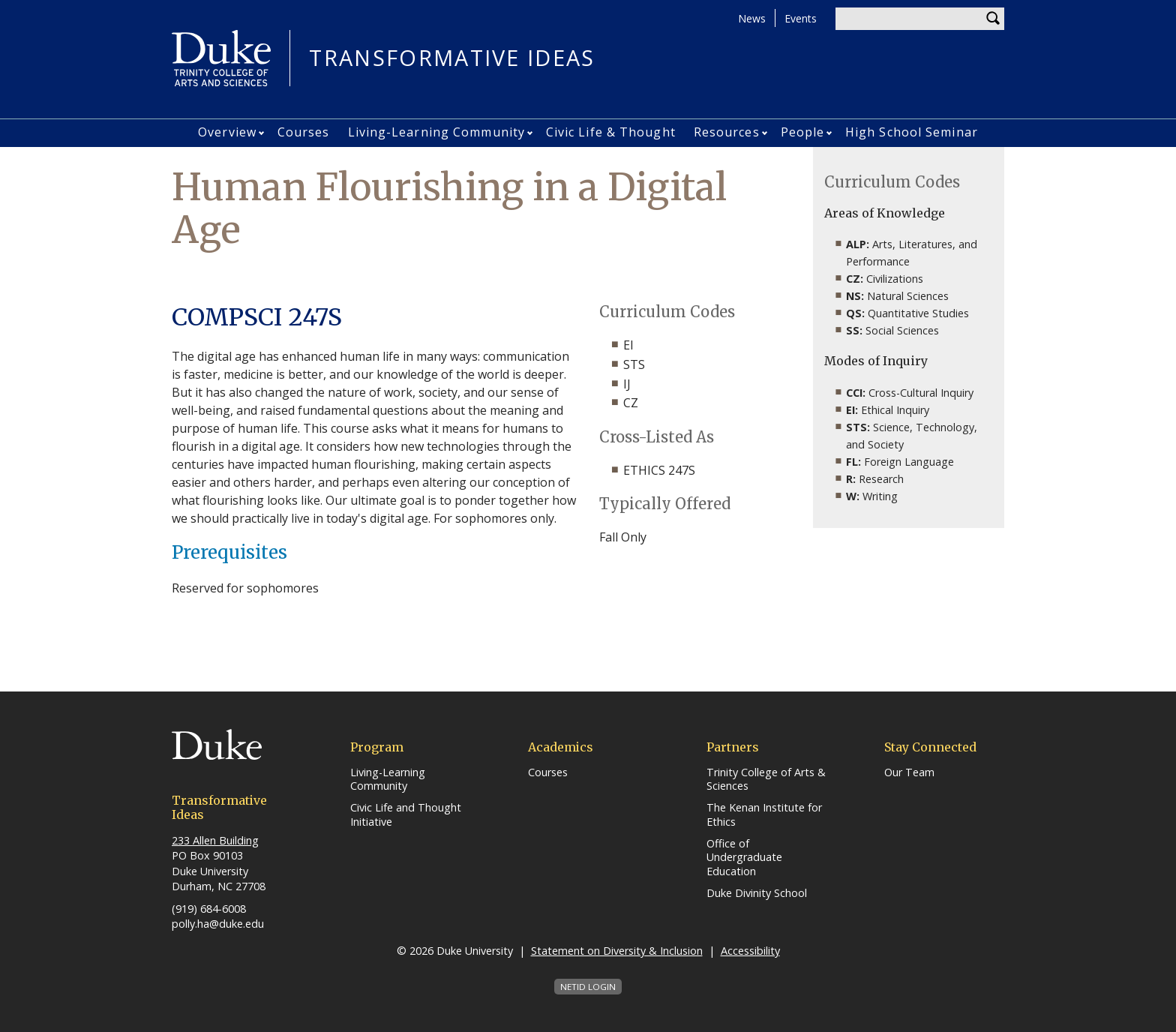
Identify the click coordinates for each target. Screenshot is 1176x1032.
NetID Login (588, 986)
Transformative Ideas (452, 58)
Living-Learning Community (437, 132)
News (752, 18)
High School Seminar (911, 132)
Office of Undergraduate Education (744, 857)
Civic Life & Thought (611, 132)
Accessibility (750, 951)
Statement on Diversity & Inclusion (617, 951)
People (803, 132)
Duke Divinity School (756, 893)
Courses (304, 132)
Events (800, 18)
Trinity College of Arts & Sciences (766, 780)
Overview (227, 132)
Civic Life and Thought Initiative (405, 815)
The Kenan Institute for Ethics (764, 815)
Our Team (909, 772)
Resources (727, 132)
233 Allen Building (215, 840)
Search (993, 19)
